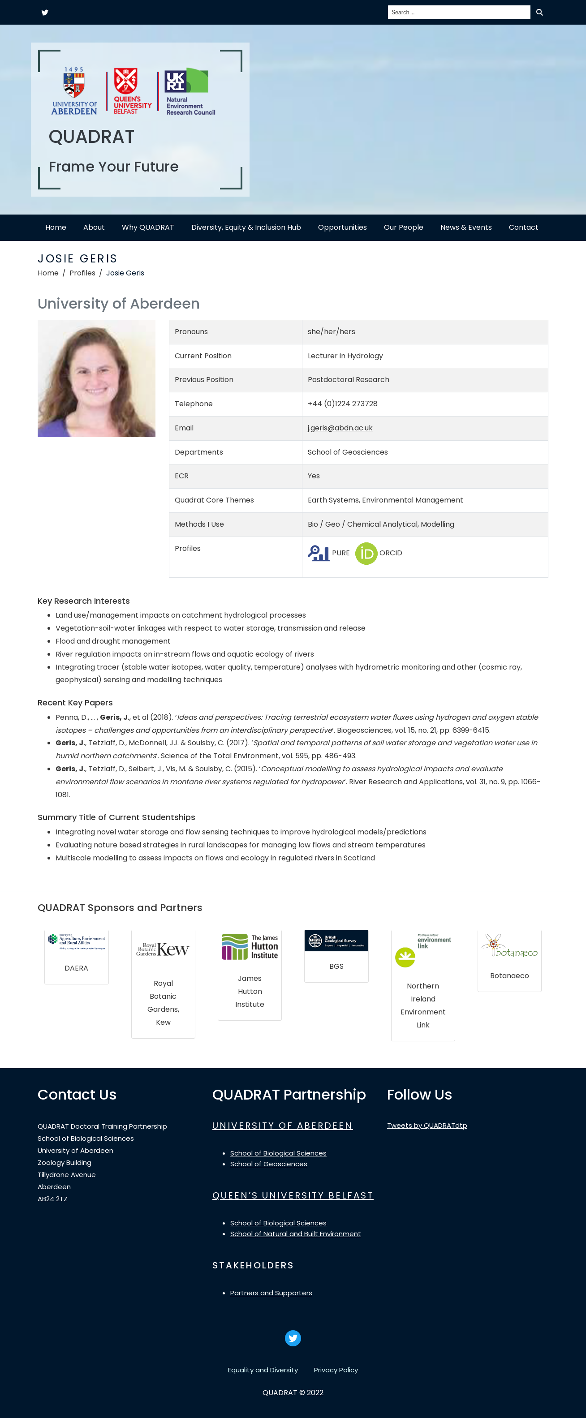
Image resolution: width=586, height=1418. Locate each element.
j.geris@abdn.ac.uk (340, 428)
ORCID (378, 553)
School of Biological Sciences (278, 1153)
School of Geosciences (268, 1164)
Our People (403, 227)
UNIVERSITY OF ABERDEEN (282, 1125)
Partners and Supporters (271, 1293)
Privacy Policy (336, 1370)
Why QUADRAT (148, 227)
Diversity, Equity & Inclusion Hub (246, 227)
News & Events (466, 227)
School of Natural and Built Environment (295, 1233)
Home (55, 227)
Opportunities (342, 227)
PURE (329, 553)
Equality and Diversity (263, 1370)
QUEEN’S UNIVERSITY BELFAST (293, 1195)
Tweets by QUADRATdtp (427, 1125)
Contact (524, 227)
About (94, 227)
